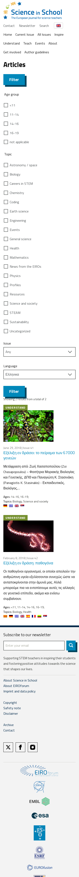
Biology (15, 174)
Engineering (18, 220)
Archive (8, 724)
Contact (9, 25)
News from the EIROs (25, 266)
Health (14, 248)
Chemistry (17, 192)
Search (44, 25)
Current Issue (24, 34)
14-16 (14, 123)
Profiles (15, 284)
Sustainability (19, 321)
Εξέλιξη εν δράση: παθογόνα (28, 563)
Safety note (12, 708)
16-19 (14, 132)
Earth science (19, 211)
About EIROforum (16, 685)
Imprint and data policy (19, 691)
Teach (27, 43)
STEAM (15, 312)
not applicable (19, 141)
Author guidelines (36, 52)
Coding (14, 202)
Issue (7, 343)
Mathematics (19, 257)
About (52, 43)
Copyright (10, 702)
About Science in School (20, 680)
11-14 (14, 114)
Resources (17, 294)
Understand (11, 43)
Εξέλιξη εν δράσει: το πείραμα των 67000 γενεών (39, 455)
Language (10, 365)
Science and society (23, 303)
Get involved (12, 52)
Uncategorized (20, 331)
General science (20, 238)
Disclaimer (10, 713)
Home (7, 34)
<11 (12, 105)
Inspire (59, 34)
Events (40, 43)
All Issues (44, 34)
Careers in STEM (21, 183)
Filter (14, 79)
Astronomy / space (23, 165)
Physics (15, 275)
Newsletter (27, 25)
